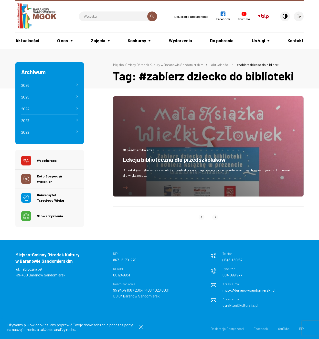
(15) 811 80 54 (233, 259)
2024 (25, 108)
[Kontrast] (285, 16)
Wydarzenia (180, 40)
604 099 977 (232, 275)
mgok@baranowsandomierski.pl (249, 290)
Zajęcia (98, 40)
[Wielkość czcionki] (299, 16)
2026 (25, 85)
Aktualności (27, 40)
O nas (62, 40)
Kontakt (295, 40)
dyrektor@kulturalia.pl (240, 305)
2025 (25, 97)
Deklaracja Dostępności (191, 17)
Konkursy (137, 40)
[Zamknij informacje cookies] (141, 327)
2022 (25, 132)
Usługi (258, 40)
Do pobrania (222, 40)
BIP (301, 329)
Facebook (261, 329)
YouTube (283, 329)
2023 (25, 120)
